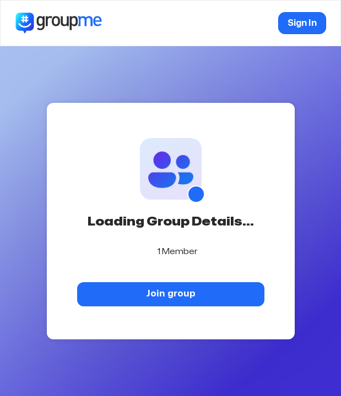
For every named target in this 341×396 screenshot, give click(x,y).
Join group (171, 293)
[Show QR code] (196, 194)
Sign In (302, 23)
